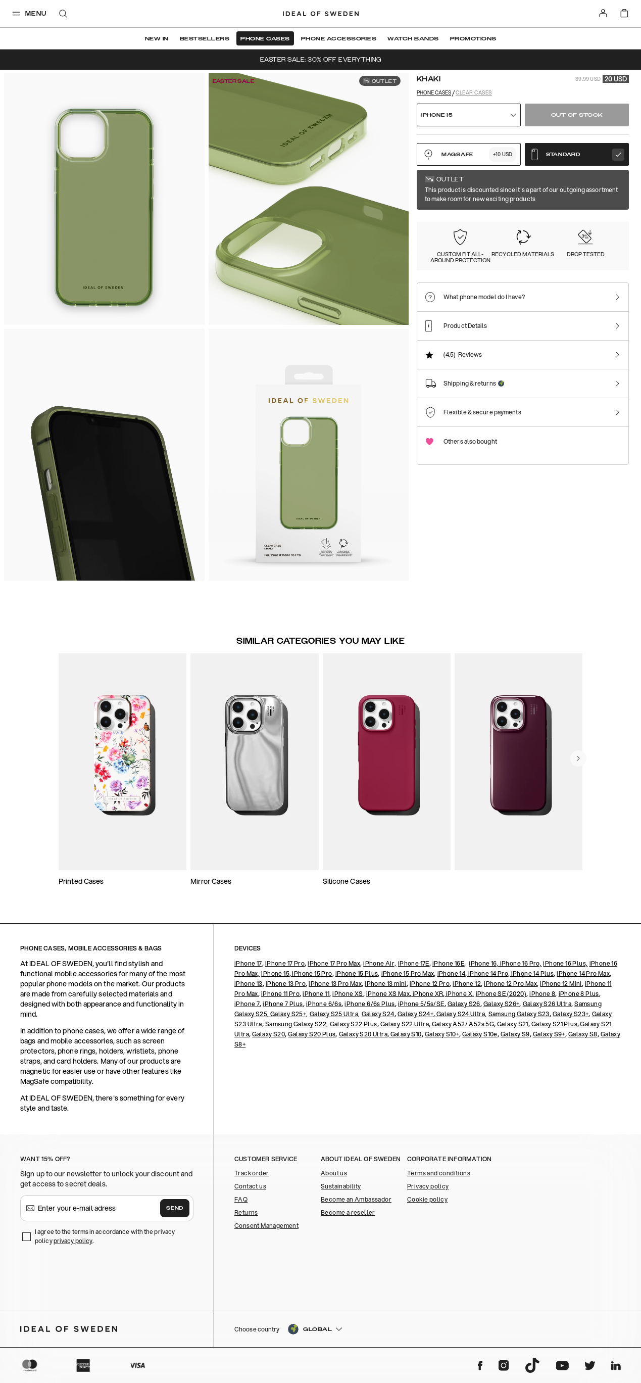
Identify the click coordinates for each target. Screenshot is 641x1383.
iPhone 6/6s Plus (369, 1003)
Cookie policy (427, 1199)
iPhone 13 (248, 983)
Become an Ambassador (356, 1199)
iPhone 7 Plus (283, 1003)
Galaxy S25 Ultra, (335, 1014)
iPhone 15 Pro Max (407, 973)
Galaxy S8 (583, 1034)
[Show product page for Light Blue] (559, 235)
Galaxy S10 (405, 1034)
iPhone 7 (247, 1003)
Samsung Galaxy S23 (519, 1014)
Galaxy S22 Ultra (404, 1024)
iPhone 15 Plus (356, 973)
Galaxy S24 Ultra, (460, 1014)
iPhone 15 (275, 973)
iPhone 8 (542, 993)
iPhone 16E (448, 963)
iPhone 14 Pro (487, 973)
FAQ (241, 1199)
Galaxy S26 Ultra (547, 1003)
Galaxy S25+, (288, 1014)
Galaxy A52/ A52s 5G (462, 1024)
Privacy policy (428, 1186)
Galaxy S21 (512, 1024)
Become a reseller (348, 1212)
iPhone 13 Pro (286, 983)
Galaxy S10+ (442, 1034)
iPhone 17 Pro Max (334, 963)
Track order (251, 1173)
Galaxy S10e (479, 1034)
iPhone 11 (316, 993)
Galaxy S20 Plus (311, 1034)
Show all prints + (604, 183)
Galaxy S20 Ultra (363, 1034)
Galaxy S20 (268, 1034)
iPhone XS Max (388, 993)
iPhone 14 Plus (532, 973)
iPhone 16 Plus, (565, 963)
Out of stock (577, 115)
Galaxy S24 (378, 1014)
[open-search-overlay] (63, 14)
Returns (246, 1212)
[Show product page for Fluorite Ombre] (503, 235)
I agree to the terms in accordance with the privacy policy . (105, 1236)
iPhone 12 (467, 983)
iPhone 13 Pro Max (335, 983)
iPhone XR (427, 993)
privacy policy (73, 1240)
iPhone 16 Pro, (520, 963)
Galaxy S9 (515, 1034)
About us (334, 1173)
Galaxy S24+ (415, 1014)
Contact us (250, 1186)
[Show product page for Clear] (447, 235)
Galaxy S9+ (549, 1034)
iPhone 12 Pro (430, 983)
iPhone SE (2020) (501, 993)
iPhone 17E (413, 963)
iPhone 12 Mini (561, 983)
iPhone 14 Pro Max (583, 973)
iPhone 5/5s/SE (421, 1003)
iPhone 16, (484, 963)
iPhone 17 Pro (285, 963)
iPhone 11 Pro (280, 993)
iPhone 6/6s (323, 1003)
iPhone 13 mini (386, 983)
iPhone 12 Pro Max (510, 983)
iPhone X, (459, 993)
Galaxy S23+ (570, 1014)
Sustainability (341, 1186)
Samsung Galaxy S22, (296, 1024)
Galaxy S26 (464, 1003)
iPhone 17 (248, 963)
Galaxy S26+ (501, 1003)
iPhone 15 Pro (311, 973)
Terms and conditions (438, 1173)
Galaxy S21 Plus (554, 1024)
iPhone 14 (451, 973)
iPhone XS (347, 993)
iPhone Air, (379, 963)
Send (174, 1208)
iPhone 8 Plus (579, 993)
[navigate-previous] (578, 758)
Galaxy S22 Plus (353, 1024)
